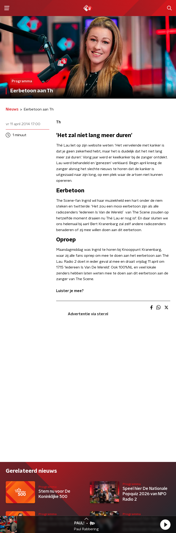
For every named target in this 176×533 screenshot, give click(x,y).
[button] (165, 524)
